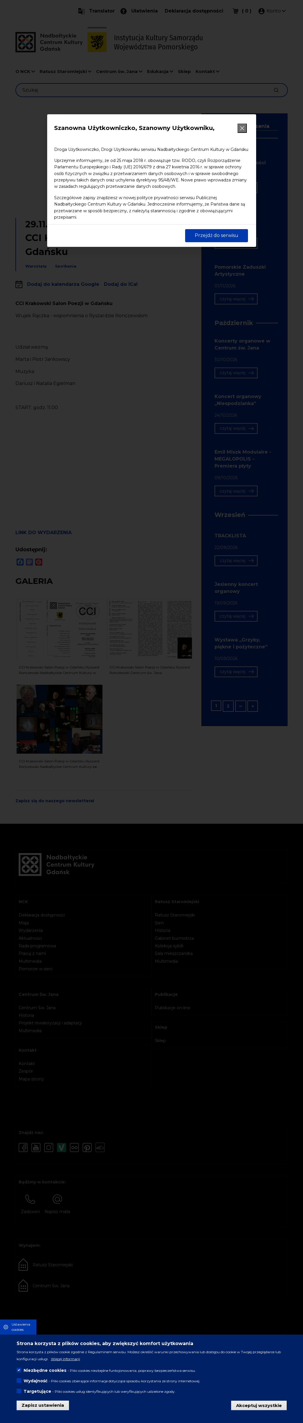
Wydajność (35, 1380)
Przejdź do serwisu (216, 235)
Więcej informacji (65, 1359)
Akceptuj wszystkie (259, 1405)
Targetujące (37, 1391)
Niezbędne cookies (45, 1370)
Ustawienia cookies (21, 1327)
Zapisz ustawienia (43, 1405)
